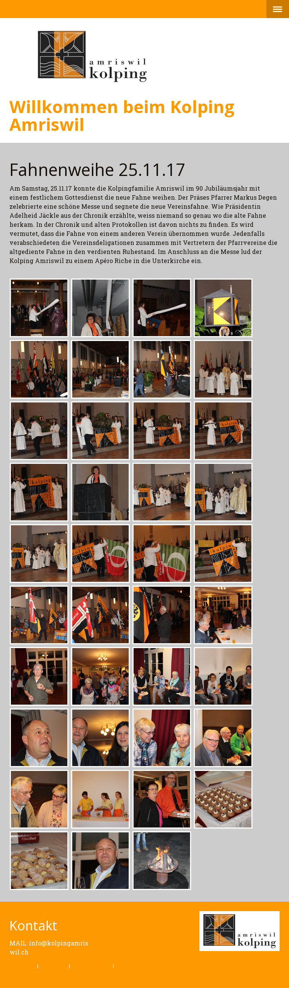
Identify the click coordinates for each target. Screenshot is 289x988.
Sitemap (124, 966)
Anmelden (268, 973)
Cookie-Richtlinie (91, 966)
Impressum (22, 966)
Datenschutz (54, 966)
